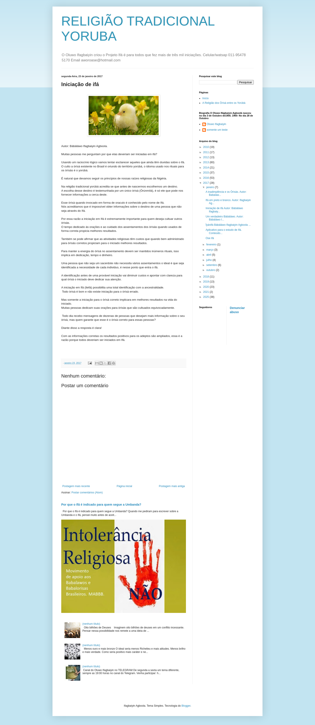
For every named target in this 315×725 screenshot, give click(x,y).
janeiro (210, 187)
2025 (206, 296)
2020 (206, 286)
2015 (206, 172)
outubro (211, 270)
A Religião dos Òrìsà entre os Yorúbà (223, 102)
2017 (206, 182)
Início (205, 98)
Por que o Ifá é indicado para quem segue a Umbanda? (101, 504)
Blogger (186, 705)
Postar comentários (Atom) (87, 492)
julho (209, 260)
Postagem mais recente (76, 486)
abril (209, 254)
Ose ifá (210, 238)
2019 (206, 281)
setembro (212, 265)
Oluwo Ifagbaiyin (216, 124)
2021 (206, 291)
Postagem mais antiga (172, 486)
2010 (206, 147)
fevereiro (211, 244)
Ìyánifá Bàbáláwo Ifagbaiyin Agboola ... (228, 224)
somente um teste (217, 129)
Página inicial (124, 486)
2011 (206, 152)
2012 (206, 157)
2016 (206, 177)
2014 (206, 167)
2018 (206, 276)
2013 (206, 162)
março (210, 249)
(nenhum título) (91, 623)
